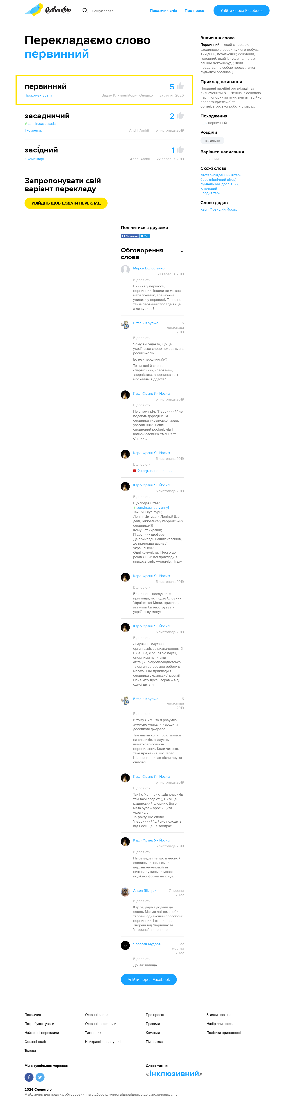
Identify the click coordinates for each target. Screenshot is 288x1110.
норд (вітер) (210, 193)
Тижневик (93, 1033)
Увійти (241, 10)
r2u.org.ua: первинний (153, 471)
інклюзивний (174, 1074)
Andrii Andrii (139, 130)
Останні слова (96, 1015)
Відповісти (142, 280)
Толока (30, 1050)
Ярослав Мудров (147, 944)
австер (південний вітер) (220, 175)
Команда (153, 1033)
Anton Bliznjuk (144, 890)
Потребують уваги (39, 1024)
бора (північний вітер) (218, 179)
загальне (212, 141)
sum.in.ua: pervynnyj (151, 507)
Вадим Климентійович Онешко (127, 95)
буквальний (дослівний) (219, 184)
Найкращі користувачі (103, 1042)
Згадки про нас (219, 1015)
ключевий (208, 188)
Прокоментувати (38, 95)
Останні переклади (100, 1024)
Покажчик (33, 1015)
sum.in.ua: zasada (40, 123)
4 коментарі (34, 159)
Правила (153, 1024)
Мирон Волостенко (148, 268)
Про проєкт (195, 10)
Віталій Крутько (145, 323)
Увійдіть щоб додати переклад (66, 203)
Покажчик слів (163, 10)
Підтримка (154, 1042)
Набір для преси (220, 1024)
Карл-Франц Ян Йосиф (218, 209)
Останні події (35, 1042)
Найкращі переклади (42, 1033)
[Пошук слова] (119, 10)
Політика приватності (224, 1033)
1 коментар (33, 130)
